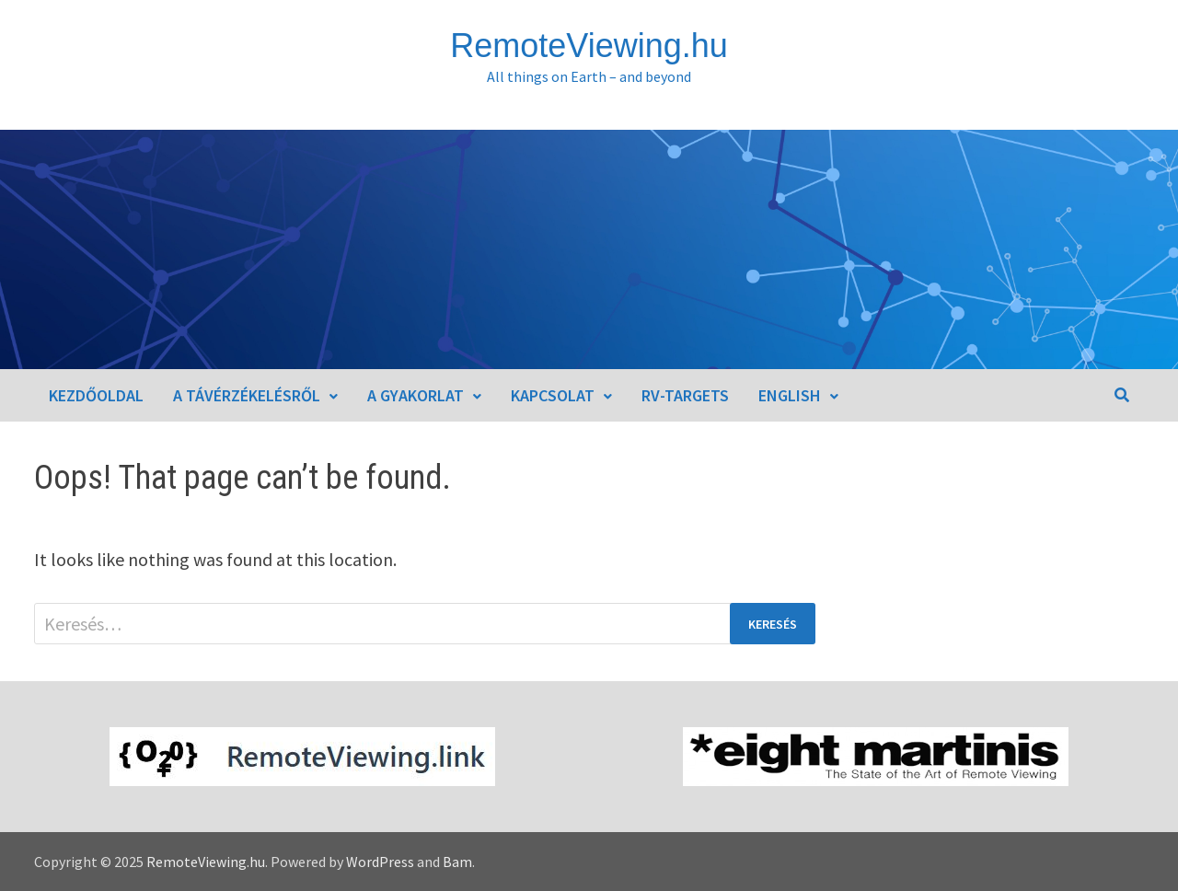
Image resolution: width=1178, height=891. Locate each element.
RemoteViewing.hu (589, 45)
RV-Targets (685, 395)
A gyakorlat (415, 395)
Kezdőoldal (96, 395)
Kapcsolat (553, 395)
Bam (457, 861)
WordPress (380, 861)
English (789, 395)
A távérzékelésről (246, 395)
